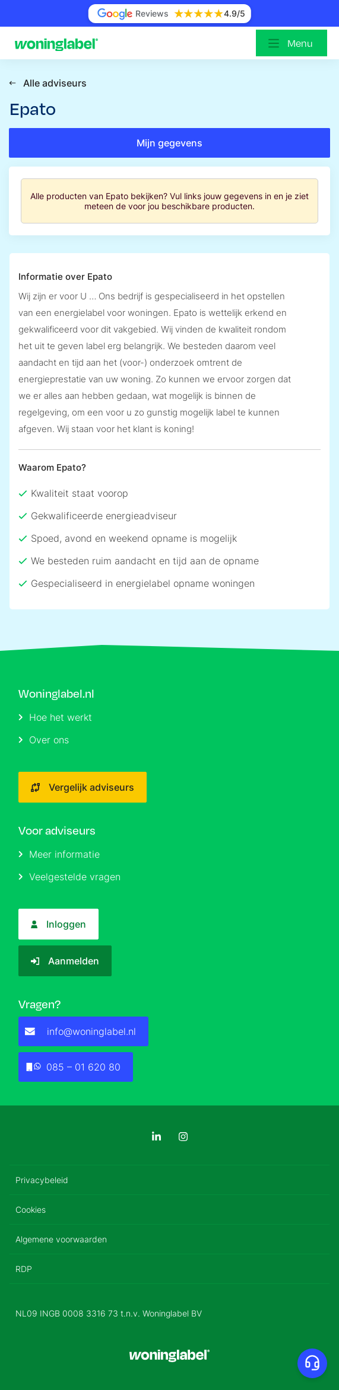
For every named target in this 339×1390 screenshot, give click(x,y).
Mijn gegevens (169, 143)
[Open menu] (291, 43)
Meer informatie (59, 854)
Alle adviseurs (48, 83)
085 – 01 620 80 (73, 1067)
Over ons (43, 740)
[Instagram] (183, 1136)
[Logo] (59, 43)
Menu (300, 43)
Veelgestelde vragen (69, 877)
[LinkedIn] (156, 1136)
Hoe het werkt (55, 717)
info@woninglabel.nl (80, 1031)
